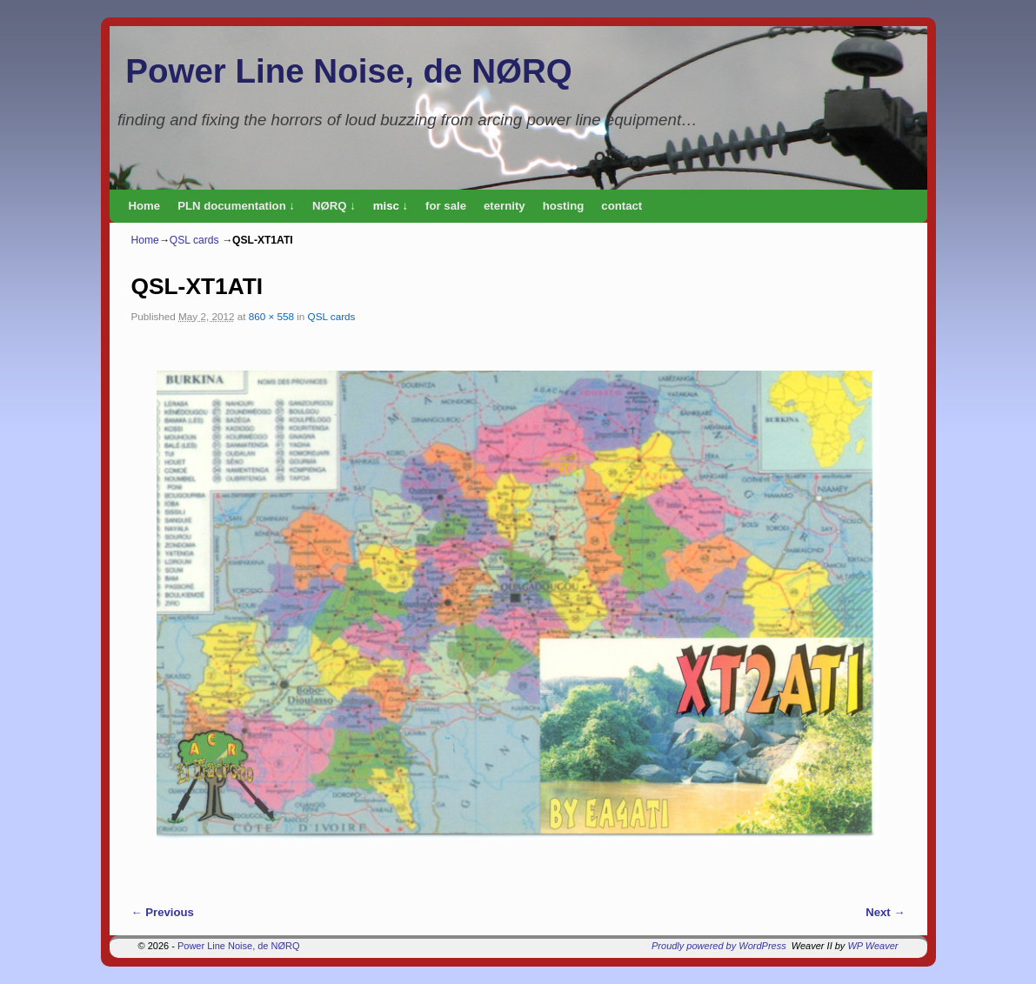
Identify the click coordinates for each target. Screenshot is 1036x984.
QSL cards (194, 240)
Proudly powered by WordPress (719, 945)
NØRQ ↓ (334, 205)
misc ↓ (390, 205)
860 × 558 (271, 316)
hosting (564, 205)
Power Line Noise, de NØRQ (348, 71)
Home (145, 205)
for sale (445, 205)
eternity (504, 205)
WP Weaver (872, 945)
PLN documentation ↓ (236, 205)
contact (621, 205)
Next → (885, 912)
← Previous (162, 912)
